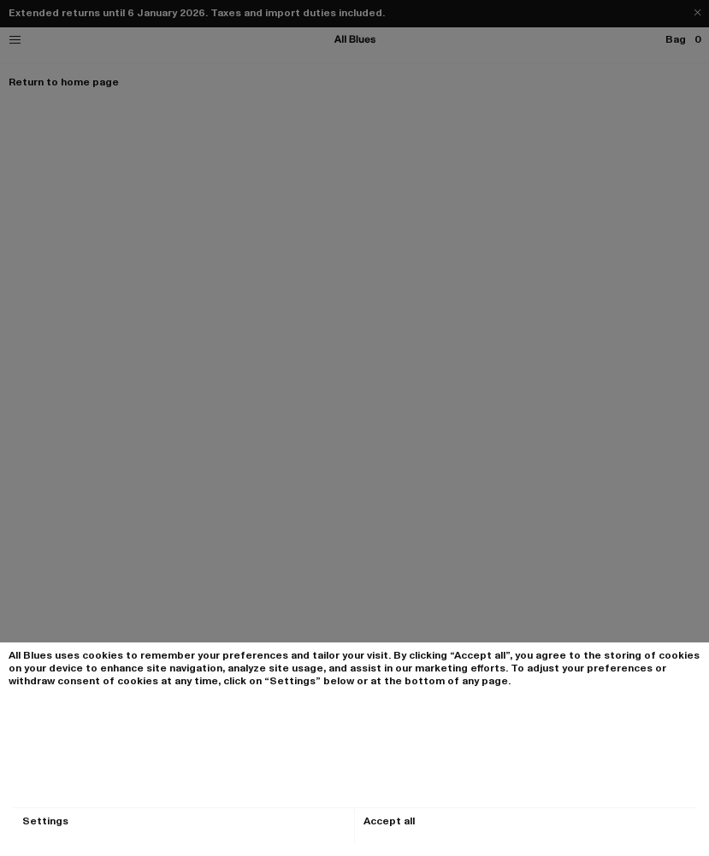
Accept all (389, 821)
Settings (45, 821)
